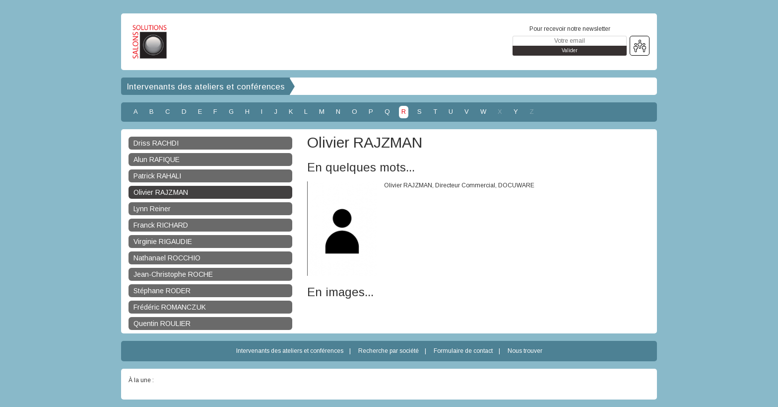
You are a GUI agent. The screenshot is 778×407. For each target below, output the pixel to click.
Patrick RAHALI (157, 176)
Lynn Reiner (152, 209)
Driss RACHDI (156, 143)
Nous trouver (525, 350)
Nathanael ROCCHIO (166, 258)
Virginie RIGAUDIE (162, 241)
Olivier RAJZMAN (160, 192)
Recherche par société (388, 350)
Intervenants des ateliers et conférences (206, 86)
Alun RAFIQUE (156, 159)
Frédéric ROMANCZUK (169, 307)
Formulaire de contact (463, 350)
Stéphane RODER (162, 291)
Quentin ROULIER (162, 323)
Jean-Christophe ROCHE (173, 274)
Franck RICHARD (160, 225)
